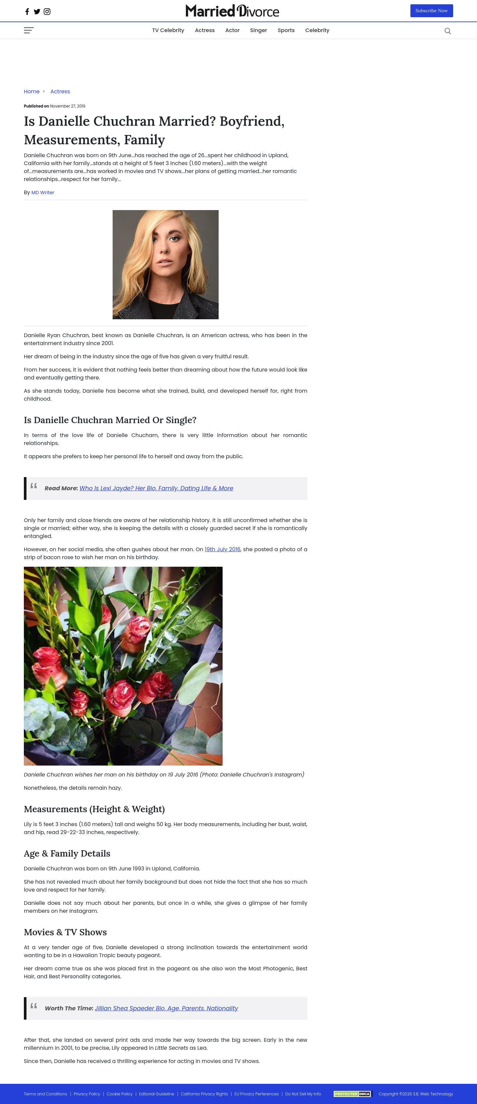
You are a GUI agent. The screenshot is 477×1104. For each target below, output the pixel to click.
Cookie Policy (119, 1094)
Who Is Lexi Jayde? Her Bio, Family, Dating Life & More (156, 488)
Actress (205, 30)
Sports (286, 30)
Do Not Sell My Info (303, 1094)
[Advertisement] (77, 52)
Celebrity (317, 30)
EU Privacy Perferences (257, 1094)
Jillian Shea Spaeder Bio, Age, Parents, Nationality (166, 1008)
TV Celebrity (168, 30)
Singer (258, 30)
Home (32, 91)
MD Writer (42, 192)
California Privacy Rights (204, 1094)
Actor (232, 30)
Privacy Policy (87, 1094)
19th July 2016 (222, 549)
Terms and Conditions (45, 1094)
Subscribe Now (432, 11)
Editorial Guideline (156, 1094)
